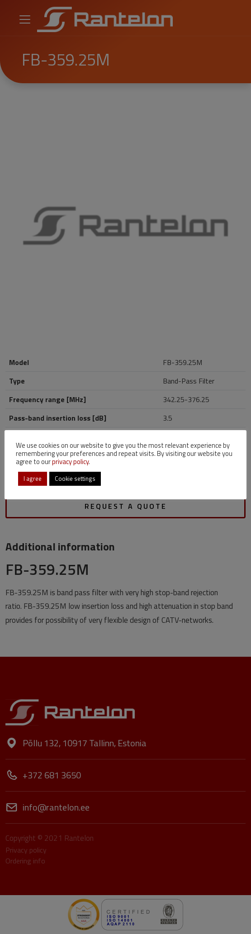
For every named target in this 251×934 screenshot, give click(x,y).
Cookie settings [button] (75, 478)
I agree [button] (33, 478)
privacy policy (70, 461)
